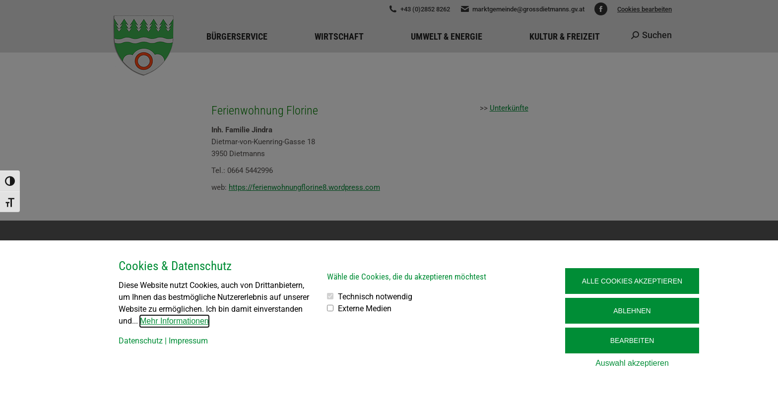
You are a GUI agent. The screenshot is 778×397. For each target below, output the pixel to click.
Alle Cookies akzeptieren (632, 281)
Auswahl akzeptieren (632, 363)
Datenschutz (141, 340)
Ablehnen (631, 311)
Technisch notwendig (375, 296)
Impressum (188, 340)
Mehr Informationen (174, 321)
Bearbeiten (632, 340)
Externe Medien (364, 308)
